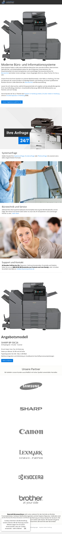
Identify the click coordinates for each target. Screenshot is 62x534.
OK (25, 528)
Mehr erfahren (7, 360)
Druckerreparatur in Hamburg (15, 95)
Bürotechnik (5, 73)
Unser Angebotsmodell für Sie (12, 102)
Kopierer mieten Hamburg (45, 527)
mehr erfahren (17, 528)
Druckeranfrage (29, 156)
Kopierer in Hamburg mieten (33, 94)
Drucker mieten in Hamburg (50, 94)
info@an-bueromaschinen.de (25, 269)
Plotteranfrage (42, 156)
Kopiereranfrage (19, 156)
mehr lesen (15, 213)
